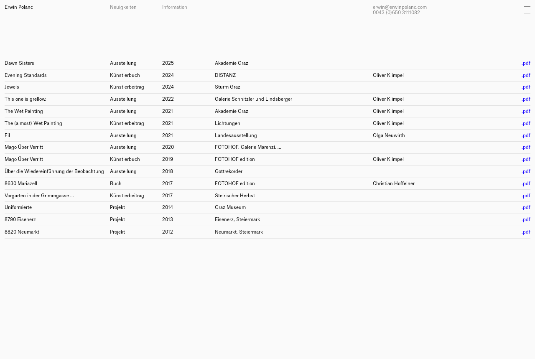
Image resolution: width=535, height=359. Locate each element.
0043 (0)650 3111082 (396, 12)
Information (174, 7)
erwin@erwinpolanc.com (400, 7)
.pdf (526, 63)
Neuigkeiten (123, 7)
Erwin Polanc (19, 7)
